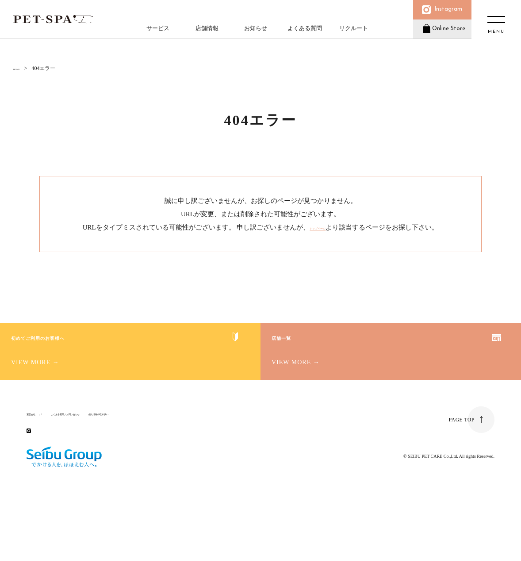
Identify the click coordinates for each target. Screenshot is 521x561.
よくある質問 (303, 33)
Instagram (445, 12)
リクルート (351, 33)
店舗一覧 (310, 360)
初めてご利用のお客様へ (92, 360)
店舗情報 (205, 33)
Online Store (444, 37)
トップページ (317, 227)
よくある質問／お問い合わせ (97, 457)
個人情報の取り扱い (165, 457)
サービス (156, 33)
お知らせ (254, 33)
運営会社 (37, 457)
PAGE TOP (461, 468)
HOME (21, 68)
